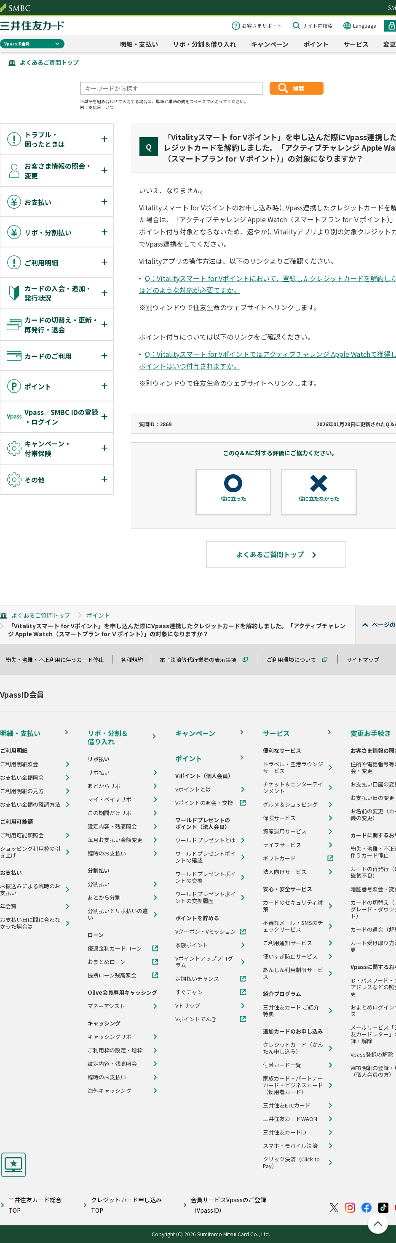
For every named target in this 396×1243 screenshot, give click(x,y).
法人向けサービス (285, 872)
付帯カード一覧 (282, 1065)
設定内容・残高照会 (112, 826)
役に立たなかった (319, 498)
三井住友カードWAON (290, 1119)
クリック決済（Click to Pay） (291, 1162)
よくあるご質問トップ (49, 62)
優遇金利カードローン (115, 948)
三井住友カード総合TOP (35, 1204)
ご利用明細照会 (19, 764)
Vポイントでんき (196, 1019)
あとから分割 (104, 897)
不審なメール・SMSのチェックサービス (293, 926)
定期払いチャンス (197, 978)
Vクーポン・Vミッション (205, 931)
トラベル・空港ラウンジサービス (293, 767)
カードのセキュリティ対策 (293, 906)
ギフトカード (279, 858)
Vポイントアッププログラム (204, 962)
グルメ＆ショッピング (290, 804)
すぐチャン (189, 992)
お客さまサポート (262, 25)
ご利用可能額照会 (22, 835)
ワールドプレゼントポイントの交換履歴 (205, 897)
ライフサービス (282, 845)
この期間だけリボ (109, 813)
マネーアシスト (106, 1006)
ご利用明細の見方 (22, 791)
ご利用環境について (295, 659)
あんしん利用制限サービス (293, 973)
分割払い (99, 884)
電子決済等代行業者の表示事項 (201, 659)
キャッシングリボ (109, 1036)
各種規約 (135, 659)
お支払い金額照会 (22, 777)
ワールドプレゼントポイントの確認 (205, 857)
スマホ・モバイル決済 (290, 1145)
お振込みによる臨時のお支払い (30, 889)
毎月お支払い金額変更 (115, 840)
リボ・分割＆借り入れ (204, 44)
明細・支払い (139, 44)
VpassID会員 (17, 43)
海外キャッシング (109, 1090)
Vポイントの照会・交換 (204, 802)
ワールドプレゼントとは (205, 840)
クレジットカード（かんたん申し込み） (293, 1048)
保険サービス (279, 818)
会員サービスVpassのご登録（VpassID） (228, 1204)
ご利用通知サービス (287, 943)
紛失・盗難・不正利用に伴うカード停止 (58, 659)
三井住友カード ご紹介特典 (291, 1010)
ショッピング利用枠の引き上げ (30, 852)
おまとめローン (107, 962)
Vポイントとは (193, 789)
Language (364, 25)
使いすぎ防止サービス (290, 956)
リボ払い (99, 772)
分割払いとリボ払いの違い (118, 914)
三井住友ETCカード (286, 1105)
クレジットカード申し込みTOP (126, 1204)
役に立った (233, 498)
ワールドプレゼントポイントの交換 (205, 877)
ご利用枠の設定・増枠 (115, 1050)
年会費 (8, 906)
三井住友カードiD (284, 1132)
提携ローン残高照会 (112, 975)
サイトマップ (366, 659)
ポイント (316, 44)
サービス (356, 44)
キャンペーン (270, 44)
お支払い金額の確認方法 (30, 804)
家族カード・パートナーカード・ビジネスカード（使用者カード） (293, 1085)
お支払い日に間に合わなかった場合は (30, 923)
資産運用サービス (285, 831)
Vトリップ (187, 1005)
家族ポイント (191, 945)
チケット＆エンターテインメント (293, 787)
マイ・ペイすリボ (109, 799)
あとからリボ (104, 786)
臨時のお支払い (107, 853)
